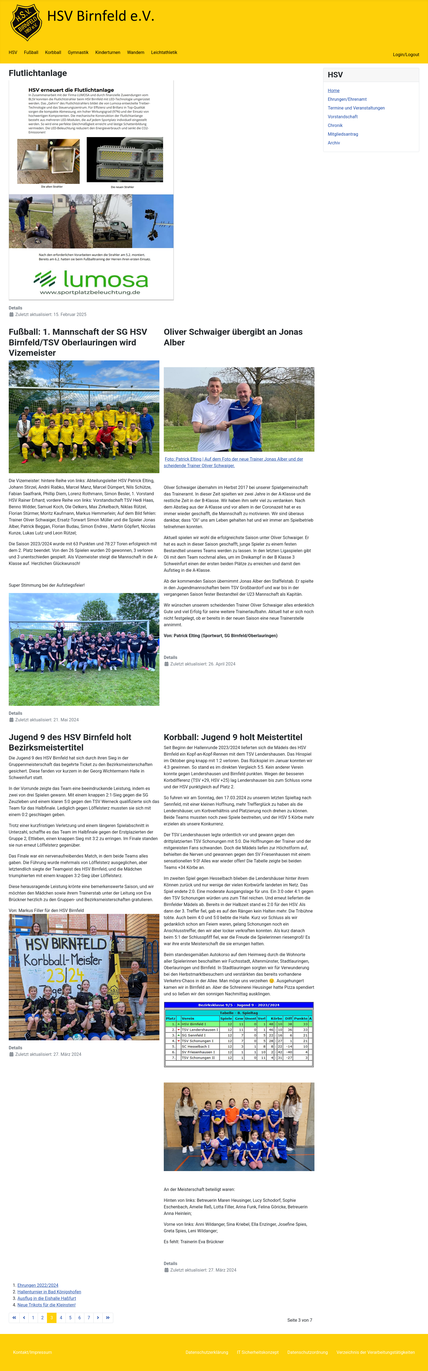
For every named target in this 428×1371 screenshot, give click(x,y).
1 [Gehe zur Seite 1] (33, 1317)
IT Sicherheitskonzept (258, 1352)
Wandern (135, 52)
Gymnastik (78, 52)
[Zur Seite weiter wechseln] (98, 1318)
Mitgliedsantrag (343, 134)
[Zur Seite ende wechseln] (107, 1318)
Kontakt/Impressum (32, 1352)
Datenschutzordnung (307, 1352)
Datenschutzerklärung (207, 1352)
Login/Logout (406, 54)
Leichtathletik (164, 52)
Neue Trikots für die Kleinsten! (46, 1305)
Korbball (53, 52)
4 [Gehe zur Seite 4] (61, 1317)
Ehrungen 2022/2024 (37, 1285)
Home (334, 90)
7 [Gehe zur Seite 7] (89, 1317)
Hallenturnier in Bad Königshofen (49, 1291)
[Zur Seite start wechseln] (14, 1318)
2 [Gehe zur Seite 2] (42, 1317)
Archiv (334, 142)
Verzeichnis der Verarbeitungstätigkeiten (376, 1352)
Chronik (335, 125)
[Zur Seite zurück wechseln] (24, 1318)
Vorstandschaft (343, 116)
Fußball (31, 52)
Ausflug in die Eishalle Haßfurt (46, 1298)
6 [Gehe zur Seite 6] (79, 1317)
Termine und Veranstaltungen (356, 108)
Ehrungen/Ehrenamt (347, 99)
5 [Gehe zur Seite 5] (70, 1317)
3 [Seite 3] (51, 1317)
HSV (13, 52)
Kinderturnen (107, 52)
